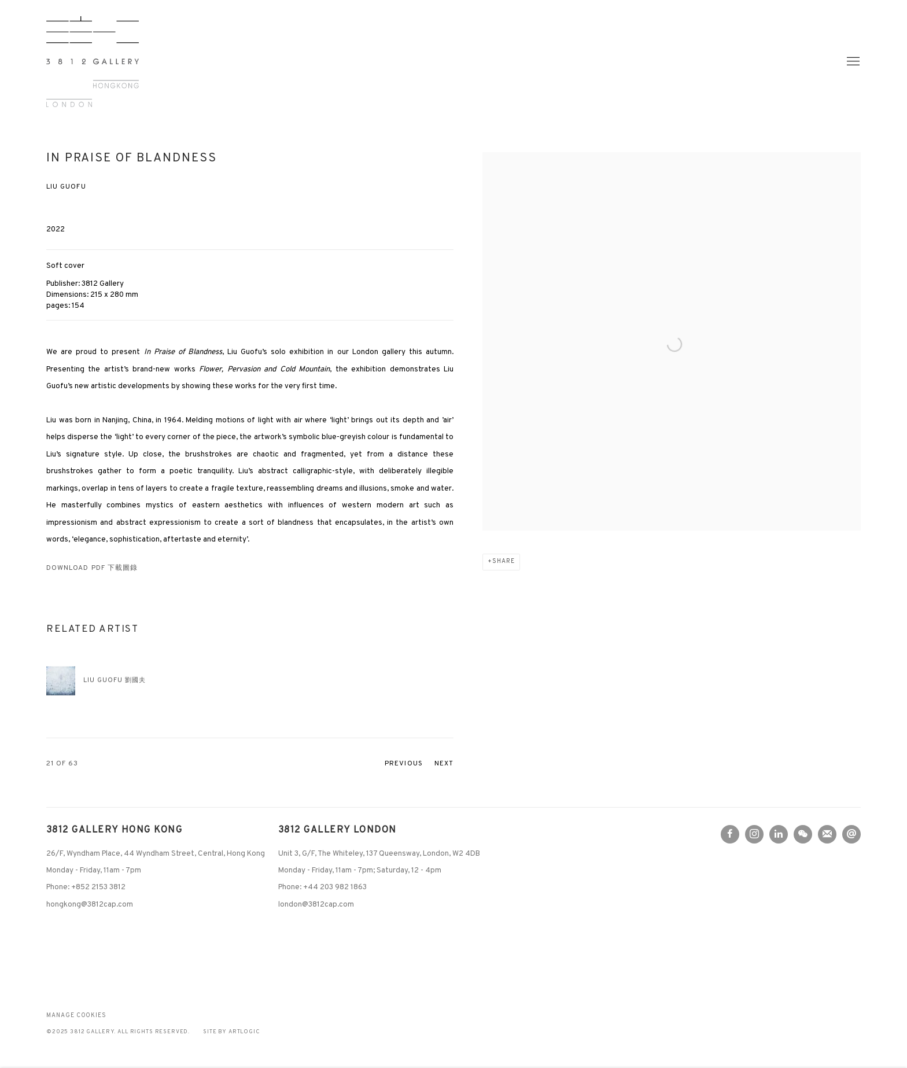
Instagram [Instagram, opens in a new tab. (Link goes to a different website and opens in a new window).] (754, 834)
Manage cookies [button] (76, 1015)
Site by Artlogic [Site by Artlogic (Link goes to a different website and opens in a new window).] (231, 1032)
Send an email (851, 834)
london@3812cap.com (316, 904)
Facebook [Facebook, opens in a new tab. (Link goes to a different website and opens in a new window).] (730, 834)
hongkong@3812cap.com (89, 904)
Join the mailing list (827, 834)
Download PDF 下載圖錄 (92, 568)
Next (444, 764)
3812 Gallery (92, 61)
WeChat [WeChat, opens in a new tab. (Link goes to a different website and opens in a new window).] (803, 834)
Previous (404, 764)
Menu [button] (852, 62)
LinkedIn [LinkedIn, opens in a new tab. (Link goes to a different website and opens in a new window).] (778, 834)
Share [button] (503, 561)
